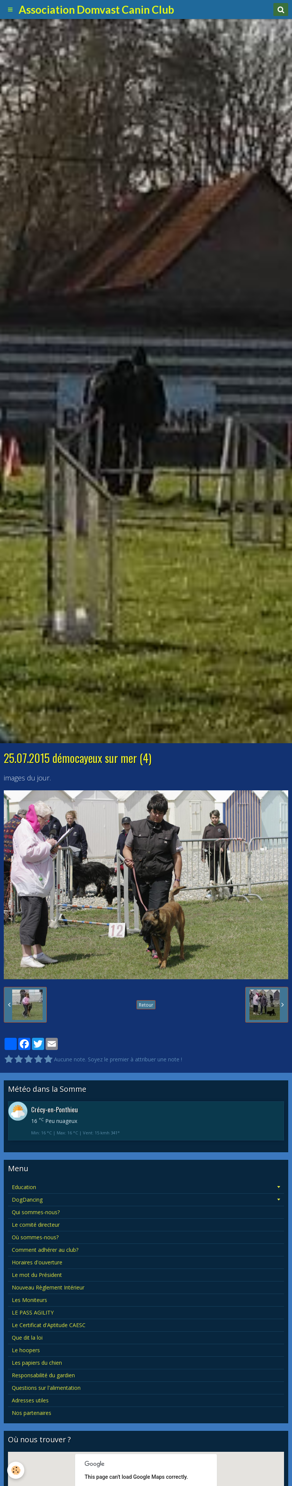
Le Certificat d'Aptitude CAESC (49, 1325)
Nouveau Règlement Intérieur (48, 1287)
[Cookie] (16, 1470)
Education (24, 1187)
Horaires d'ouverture (37, 1262)
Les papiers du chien (37, 1362)
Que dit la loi (27, 1337)
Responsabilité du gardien (43, 1375)
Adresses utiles (30, 1400)
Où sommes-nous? (35, 1237)
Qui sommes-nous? (36, 1212)
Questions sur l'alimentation (46, 1387)
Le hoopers (26, 1350)
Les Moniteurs (29, 1300)
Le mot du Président (37, 1274)
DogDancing (27, 1199)
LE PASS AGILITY (33, 1312)
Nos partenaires (31, 1412)
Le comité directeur (36, 1224)
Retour (146, 1005)
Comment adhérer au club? (45, 1249)
